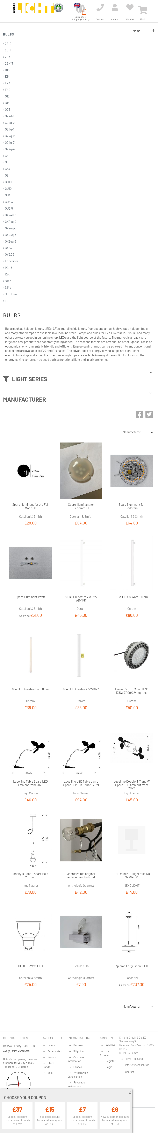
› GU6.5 (8, 208)
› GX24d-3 (9, 215)
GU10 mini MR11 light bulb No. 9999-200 (132, 875)
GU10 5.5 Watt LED (30, 966)
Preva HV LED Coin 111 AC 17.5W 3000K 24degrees (131, 690)
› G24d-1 (8, 116)
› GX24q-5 (9, 241)
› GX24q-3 (9, 228)
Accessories (55, 1051)
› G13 (6, 103)
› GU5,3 (8, 202)
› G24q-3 (9, 142)
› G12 (6, 96)
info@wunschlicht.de (137, 1065)
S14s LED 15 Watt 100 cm (131, 597)
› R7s (6, 274)
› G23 (6, 109)
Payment (78, 1045)
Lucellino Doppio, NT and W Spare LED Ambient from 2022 (132, 784)
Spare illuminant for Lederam (132, 506)
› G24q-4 (9, 149)
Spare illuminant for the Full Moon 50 (30, 506)
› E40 (6, 89)
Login (109, 1067)
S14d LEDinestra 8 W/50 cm (30, 689)
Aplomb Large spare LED (131, 966)
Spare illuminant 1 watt (30, 597)
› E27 (6, 83)
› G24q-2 (9, 136)
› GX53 (7, 248)
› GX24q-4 (10, 235)
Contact (129, 1072)
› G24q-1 (8, 129)
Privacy (77, 1067)
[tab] (79, 377)
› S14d (7, 281)
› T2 (5, 301)
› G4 (5, 156)
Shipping (78, 1051)
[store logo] (33, 10)
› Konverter (10, 261)
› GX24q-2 (9, 221)
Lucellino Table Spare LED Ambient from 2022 (30, 783)
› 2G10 (7, 43)
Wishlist (110, 1045)
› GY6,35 (8, 254)
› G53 (6, 169)
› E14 (6, 76)
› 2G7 (6, 57)
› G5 (5, 162)
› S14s (7, 287)
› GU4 (6, 195)
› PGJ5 (7, 267)
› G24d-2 (9, 123)
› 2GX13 (8, 63)
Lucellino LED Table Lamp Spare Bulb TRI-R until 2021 (81, 783)
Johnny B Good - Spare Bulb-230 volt (30, 875)
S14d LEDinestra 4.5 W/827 (81, 689)
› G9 (5, 175)
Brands (52, 1057)
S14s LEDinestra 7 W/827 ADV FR (81, 598)
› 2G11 (7, 50)
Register (111, 1061)
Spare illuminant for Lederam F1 (81, 506)
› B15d (7, 70)
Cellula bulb (81, 966)
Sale (50, 1072)
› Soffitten (10, 294)
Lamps (51, 1045)
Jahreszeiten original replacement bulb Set (81, 875)
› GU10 (7, 182)
